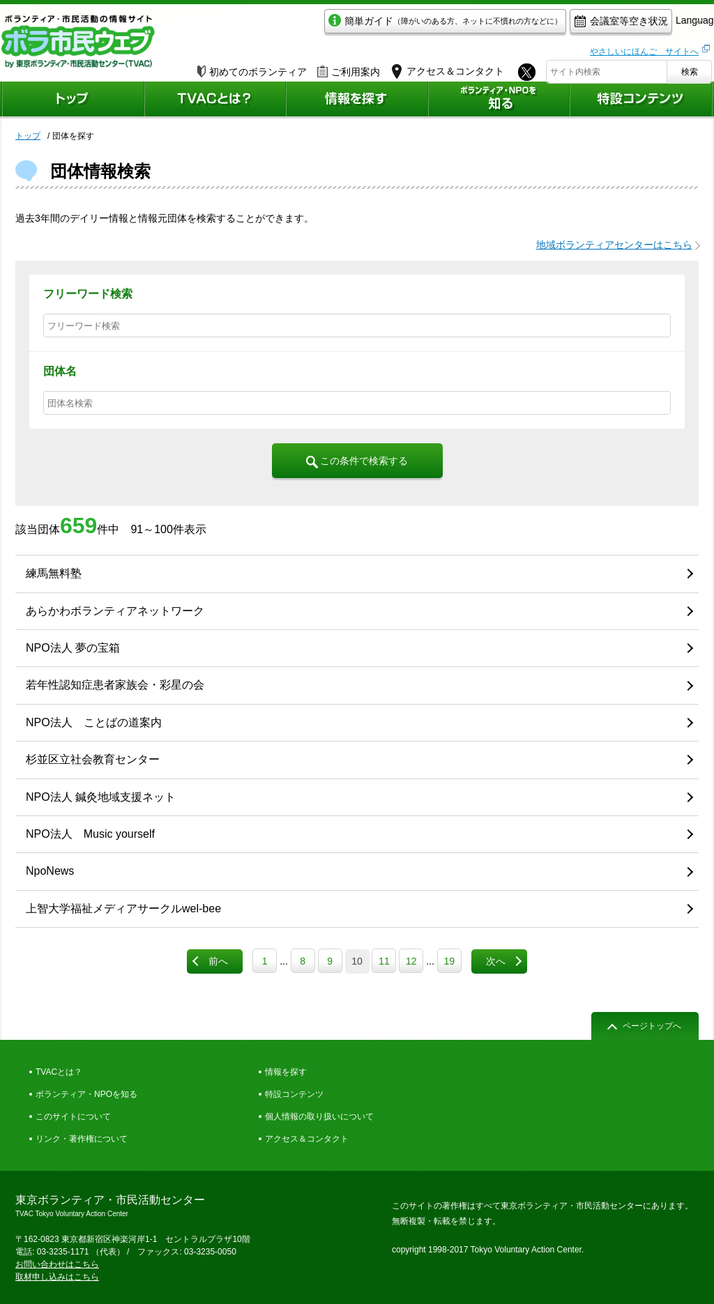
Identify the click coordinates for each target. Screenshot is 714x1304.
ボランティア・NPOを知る (86, 1094)
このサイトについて (73, 1116)
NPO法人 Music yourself (90, 834)
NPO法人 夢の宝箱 (73, 648)
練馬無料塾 (54, 573)
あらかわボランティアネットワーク (115, 611)
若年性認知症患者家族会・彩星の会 (115, 685)
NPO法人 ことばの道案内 (94, 722)
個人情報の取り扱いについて (319, 1116)
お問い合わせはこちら (57, 1264)
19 (449, 961)
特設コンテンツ (294, 1094)
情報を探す (286, 1072)
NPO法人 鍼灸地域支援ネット (101, 797)
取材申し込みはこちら (57, 1277)
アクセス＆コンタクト (307, 1139)
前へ (218, 961)
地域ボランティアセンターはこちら (614, 244)
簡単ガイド (380, 25)
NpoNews (50, 871)
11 (384, 961)
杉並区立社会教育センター (93, 759)
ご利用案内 (348, 67)
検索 (689, 67)
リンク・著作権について (82, 1139)
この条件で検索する (357, 461)
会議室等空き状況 (556, 25)
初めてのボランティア (252, 67)
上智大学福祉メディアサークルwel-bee (123, 908)
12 (411, 961)
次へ (496, 961)
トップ (27, 136)
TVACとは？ (59, 1072)
